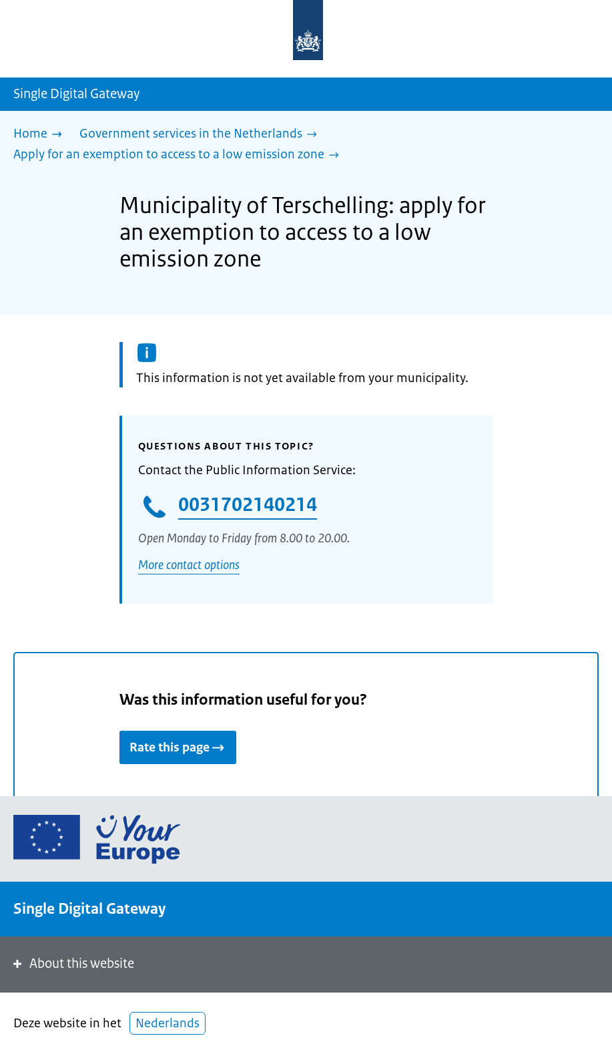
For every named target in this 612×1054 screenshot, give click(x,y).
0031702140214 (247, 504)
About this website (72, 963)
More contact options (189, 565)
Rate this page (177, 747)
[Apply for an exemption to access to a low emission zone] (179, 155)
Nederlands (167, 1023)
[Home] (41, 134)
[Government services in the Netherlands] (201, 134)
